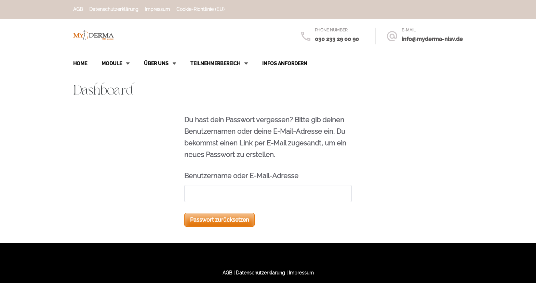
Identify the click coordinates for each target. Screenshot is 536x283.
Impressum (157, 9)
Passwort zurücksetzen (219, 219)
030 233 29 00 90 (337, 39)
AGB (78, 9)
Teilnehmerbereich (215, 63)
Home (80, 63)
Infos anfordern (284, 63)
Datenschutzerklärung (113, 9)
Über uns (156, 63)
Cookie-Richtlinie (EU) (200, 9)
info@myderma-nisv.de (432, 39)
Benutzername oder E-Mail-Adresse (241, 176)
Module (112, 63)
